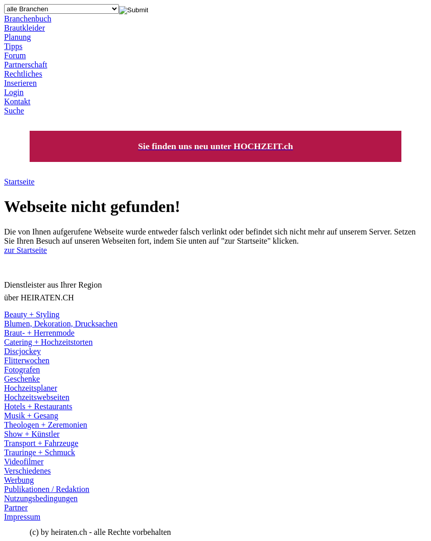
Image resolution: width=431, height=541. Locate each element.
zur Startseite (25, 250)
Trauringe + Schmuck (39, 452)
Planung (17, 37)
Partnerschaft (25, 64)
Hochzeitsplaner (30, 388)
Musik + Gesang (31, 415)
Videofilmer (23, 461)
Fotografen (22, 369)
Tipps (13, 46)
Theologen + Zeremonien (45, 424)
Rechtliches (23, 73)
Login (13, 92)
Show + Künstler (32, 434)
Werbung (19, 480)
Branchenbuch (27, 18)
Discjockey (22, 351)
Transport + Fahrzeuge (41, 443)
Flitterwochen (27, 360)
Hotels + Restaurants (38, 406)
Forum (15, 55)
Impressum (22, 516)
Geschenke (22, 378)
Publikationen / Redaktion (46, 489)
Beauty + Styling (32, 314)
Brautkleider (24, 27)
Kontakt (17, 101)
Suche (14, 110)
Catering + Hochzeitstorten (48, 342)
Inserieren (20, 83)
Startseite (19, 181)
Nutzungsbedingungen (41, 498)
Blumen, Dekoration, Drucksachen (60, 323)
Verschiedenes (27, 470)
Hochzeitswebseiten (36, 397)
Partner (16, 507)
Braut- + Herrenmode (39, 332)
